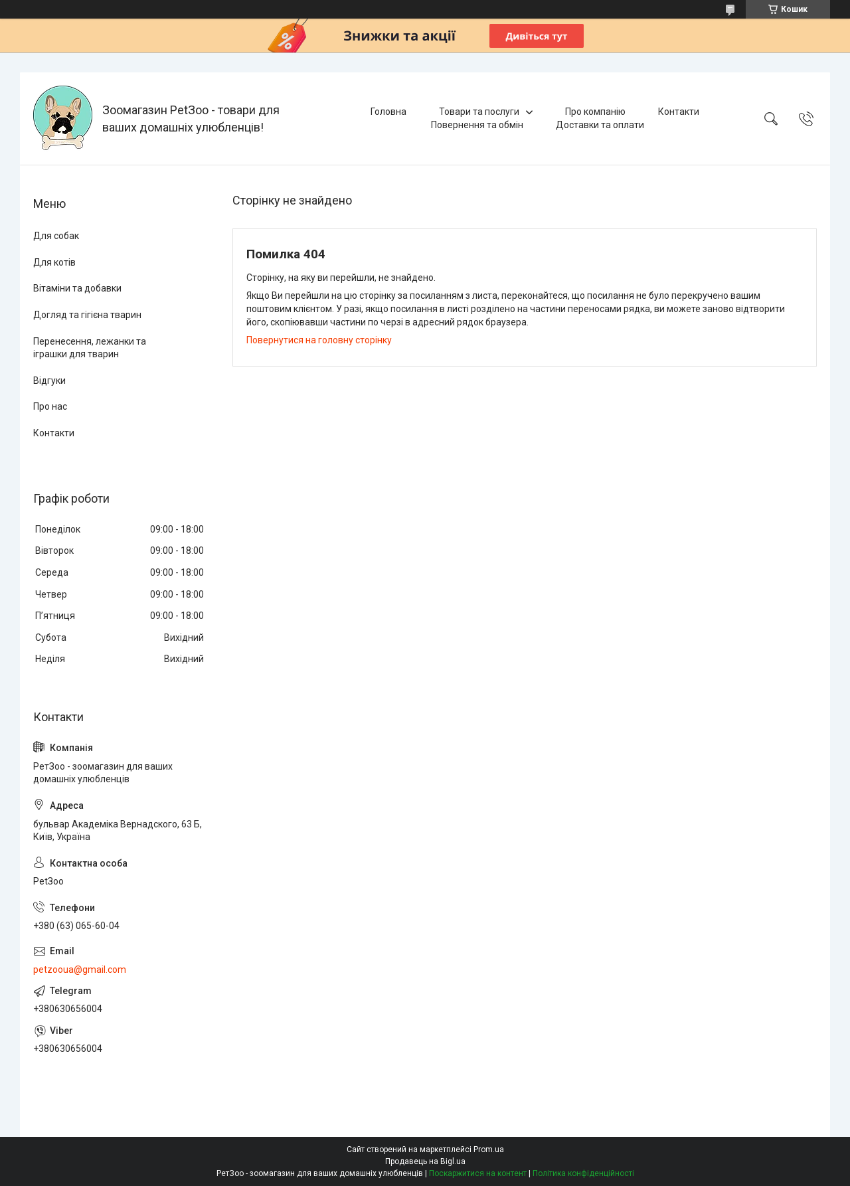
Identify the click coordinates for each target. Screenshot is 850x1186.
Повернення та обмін (477, 125)
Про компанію (595, 111)
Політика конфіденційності (583, 1173)
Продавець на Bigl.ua (425, 1161)
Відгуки (49, 380)
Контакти (678, 111)
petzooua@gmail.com (79, 969)
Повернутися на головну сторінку (319, 340)
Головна (388, 111)
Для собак (56, 235)
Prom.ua (488, 1149)
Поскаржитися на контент (478, 1173)
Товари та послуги (479, 111)
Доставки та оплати (600, 125)
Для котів (54, 262)
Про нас (50, 406)
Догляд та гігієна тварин (87, 314)
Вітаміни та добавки (77, 288)
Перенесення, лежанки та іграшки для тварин (89, 348)
